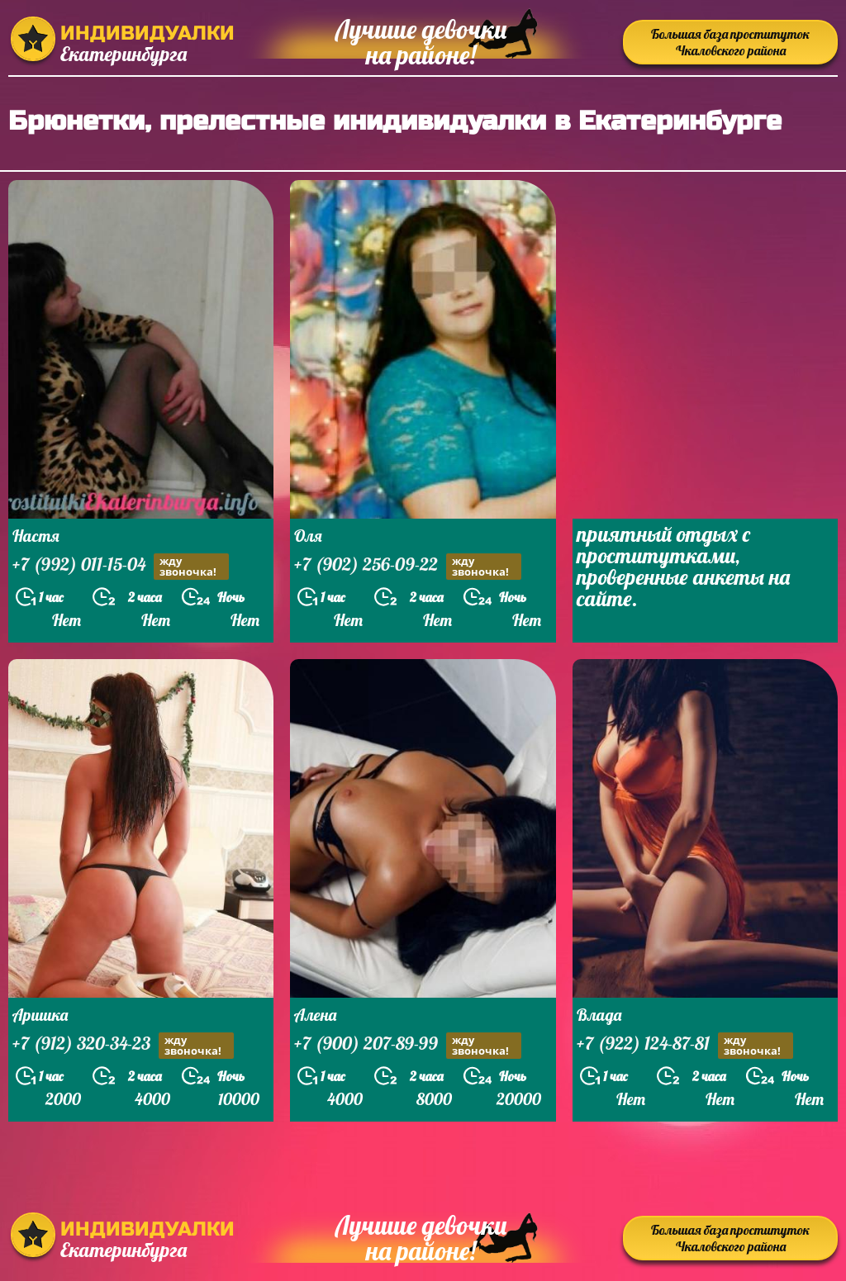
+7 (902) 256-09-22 (407, 566)
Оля (308, 535)
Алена (315, 1014)
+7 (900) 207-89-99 (407, 1045)
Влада (599, 1014)
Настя (35, 535)
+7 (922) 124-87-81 (685, 1045)
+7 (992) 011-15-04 (120, 566)
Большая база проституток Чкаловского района (730, 42)
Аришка (40, 1014)
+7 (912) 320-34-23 (123, 1045)
